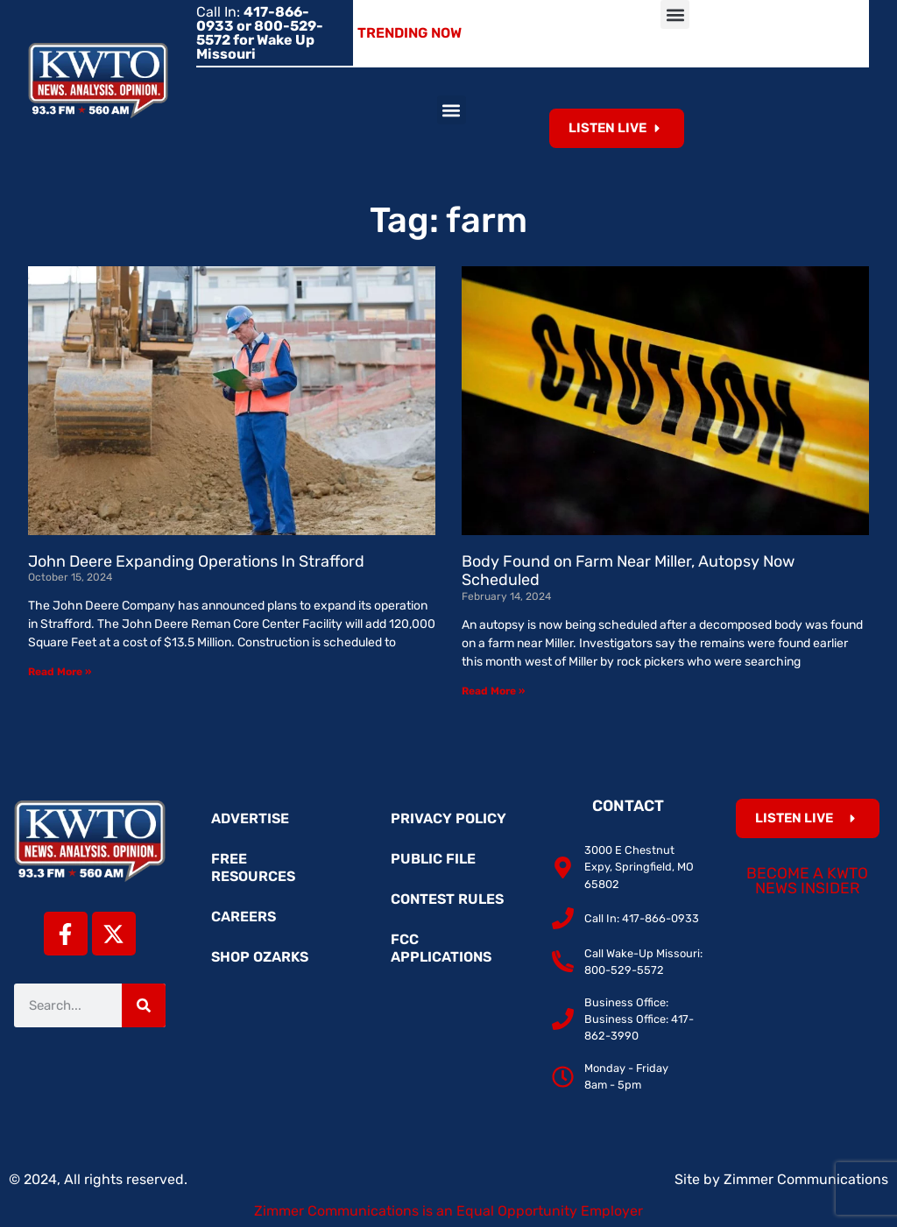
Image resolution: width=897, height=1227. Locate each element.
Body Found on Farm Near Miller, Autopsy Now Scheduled (628, 571)
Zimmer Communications (806, 1179)
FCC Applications (441, 948)
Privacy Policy (448, 818)
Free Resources (253, 867)
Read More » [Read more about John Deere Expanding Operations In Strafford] (59, 672)
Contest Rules (447, 899)
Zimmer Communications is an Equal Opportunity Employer (448, 1210)
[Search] (144, 1005)
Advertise (250, 818)
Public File (433, 858)
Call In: (259, 33)
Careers (243, 916)
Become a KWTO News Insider (807, 881)
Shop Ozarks (259, 956)
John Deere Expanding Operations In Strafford (196, 561)
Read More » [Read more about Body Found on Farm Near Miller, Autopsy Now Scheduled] (493, 691)
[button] (674, 14)
